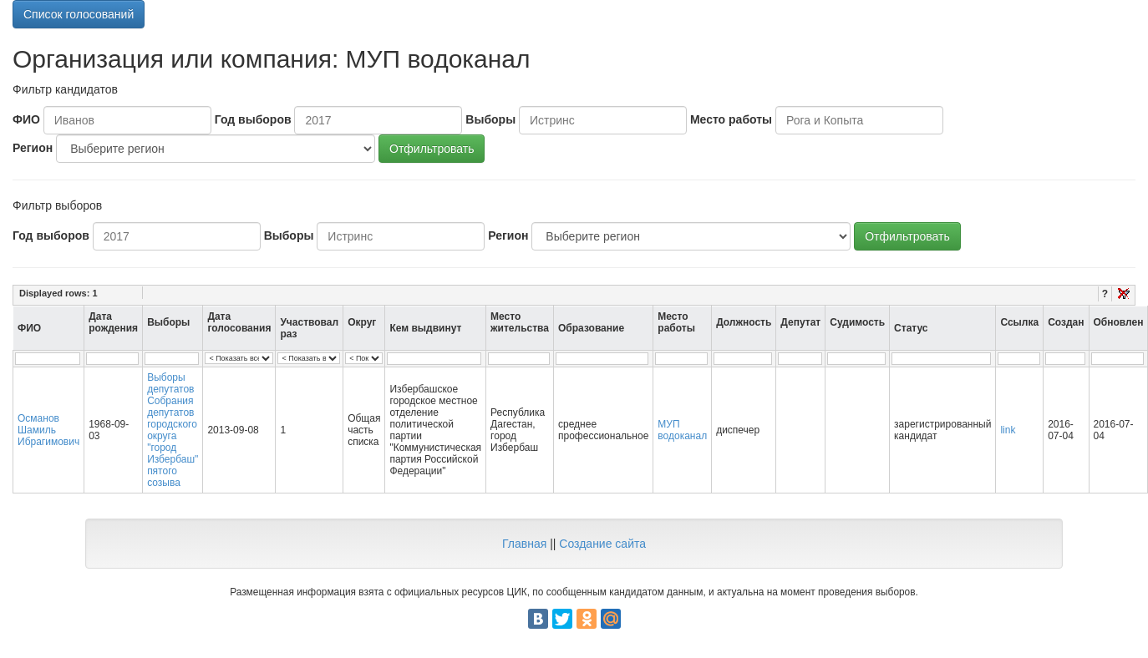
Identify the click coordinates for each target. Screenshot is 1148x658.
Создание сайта (602, 543)
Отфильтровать (431, 148)
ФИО (26, 119)
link (1007, 430)
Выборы (490, 119)
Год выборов (253, 119)
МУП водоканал (682, 430)
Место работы (731, 119)
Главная (524, 543)
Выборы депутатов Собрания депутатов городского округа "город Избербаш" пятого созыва (172, 430)
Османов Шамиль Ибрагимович (48, 430)
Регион (33, 147)
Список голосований (78, 14)
